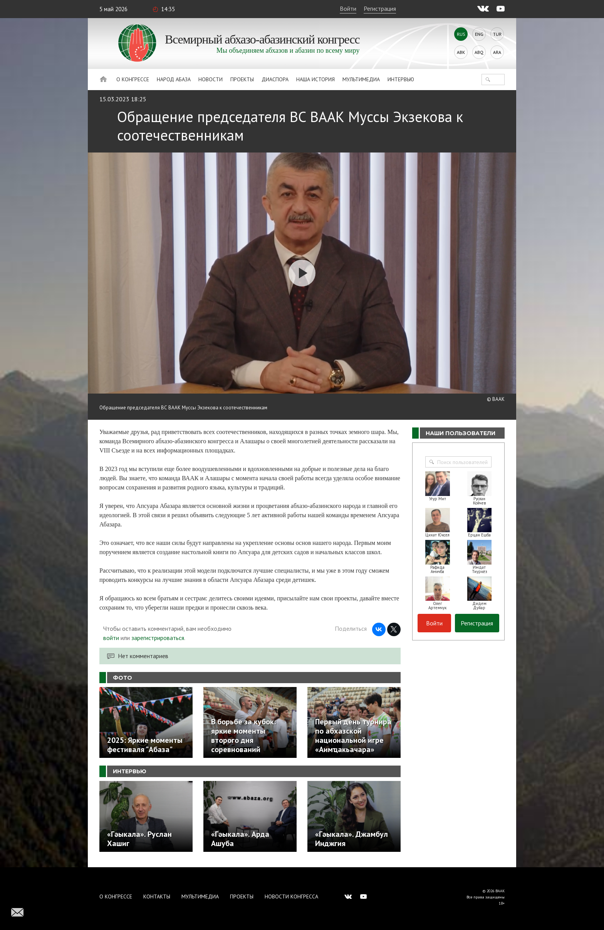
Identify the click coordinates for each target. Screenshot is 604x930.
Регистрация (380, 8)
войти (111, 638)
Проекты (242, 79)
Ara (497, 52)
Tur (497, 34)
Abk (461, 52)
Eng (479, 34)
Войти (348, 8)
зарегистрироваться (157, 638)
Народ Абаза (174, 79)
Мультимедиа (361, 79)
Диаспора (275, 79)
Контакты (156, 896)
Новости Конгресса (291, 896)
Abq (479, 52)
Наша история (315, 79)
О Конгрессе (132, 79)
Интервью (401, 79)
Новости (210, 79)
